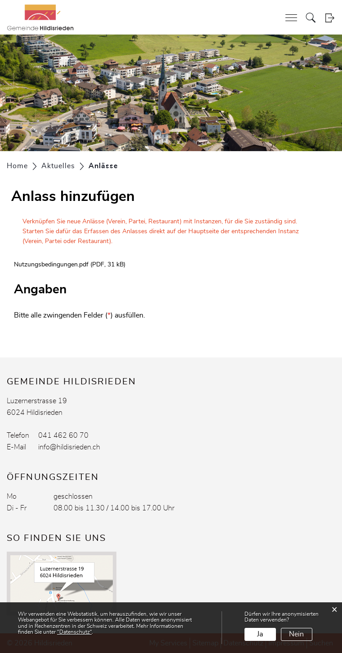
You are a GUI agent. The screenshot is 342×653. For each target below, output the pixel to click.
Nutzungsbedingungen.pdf (51, 264)
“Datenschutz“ (74, 632)
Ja (260, 634)
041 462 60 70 (63, 435)
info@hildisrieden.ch (69, 447)
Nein (296, 634)
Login (329, 17)
